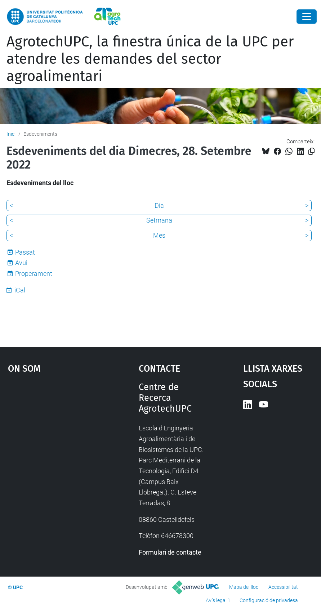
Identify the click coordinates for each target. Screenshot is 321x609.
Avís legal (216, 600)
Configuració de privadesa (269, 600)
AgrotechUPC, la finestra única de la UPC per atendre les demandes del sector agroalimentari (150, 59)
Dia (159, 205)
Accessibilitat (283, 587)
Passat (25, 252)
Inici (10, 134)
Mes (159, 235)
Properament (33, 273)
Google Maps (56, 436)
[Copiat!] (311, 151)
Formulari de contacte (170, 552)
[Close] (307, 16)
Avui (21, 263)
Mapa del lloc (243, 587)
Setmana (159, 220)
